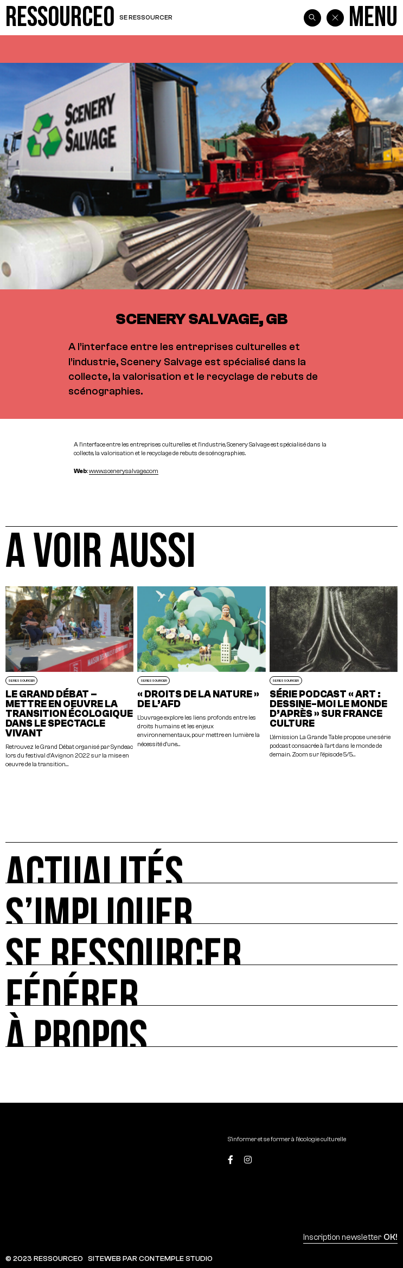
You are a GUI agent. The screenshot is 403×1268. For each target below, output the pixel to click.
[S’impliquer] (201, 903)
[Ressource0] (59, 17)
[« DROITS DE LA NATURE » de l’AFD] (201, 677)
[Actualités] (201, 862)
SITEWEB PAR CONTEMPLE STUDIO (150, 1258)
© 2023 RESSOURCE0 (44, 1258)
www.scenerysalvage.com (123, 471)
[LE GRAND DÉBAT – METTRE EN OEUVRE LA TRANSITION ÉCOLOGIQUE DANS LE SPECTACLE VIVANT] (69, 677)
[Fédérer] (201, 985)
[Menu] (373, 17)
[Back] (335, 18)
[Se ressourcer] (201, 944)
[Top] (372, 1161)
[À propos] (201, 1026)
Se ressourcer (145, 17)
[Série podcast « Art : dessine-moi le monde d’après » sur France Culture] (334, 677)
